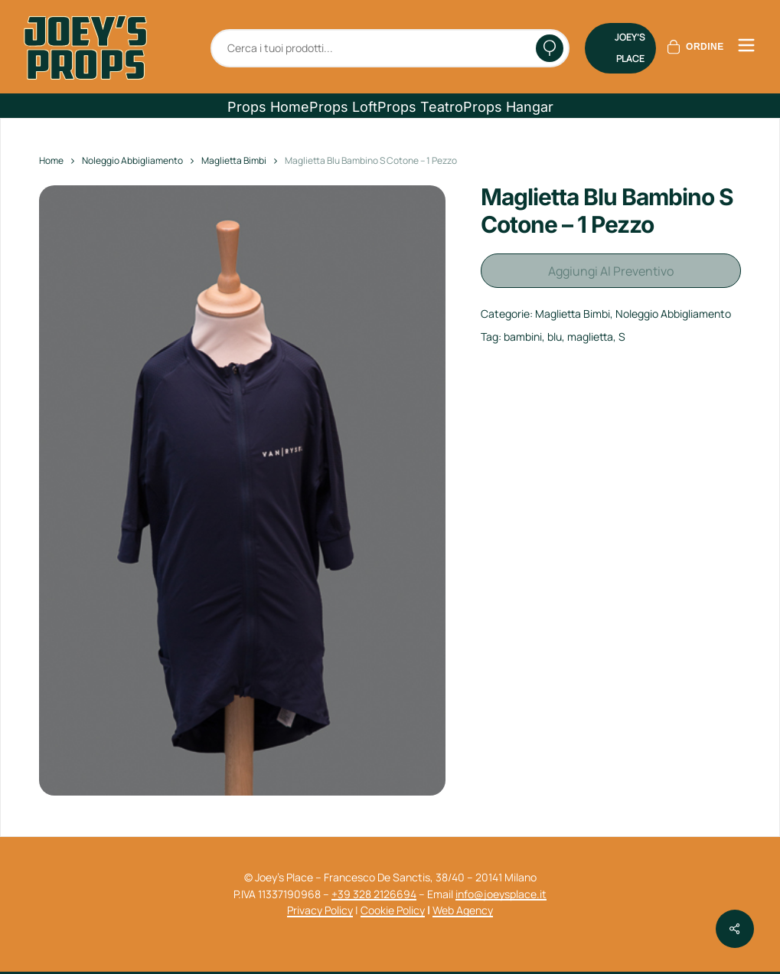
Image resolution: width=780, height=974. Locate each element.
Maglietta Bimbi (233, 160)
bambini (523, 331)
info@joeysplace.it (501, 894)
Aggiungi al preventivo (611, 268)
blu (554, 331)
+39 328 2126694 (373, 894)
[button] (268, 107)
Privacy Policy (320, 910)
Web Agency (462, 910)
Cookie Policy (393, 910)
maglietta (590, 331)
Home (51, 160)
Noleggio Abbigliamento (132, 160)
